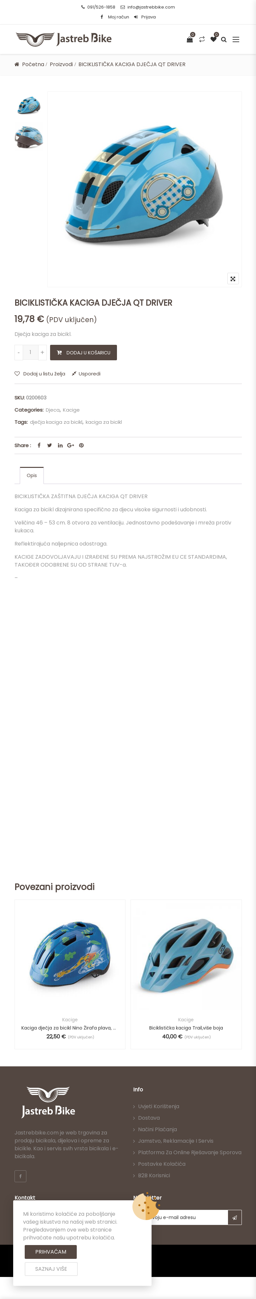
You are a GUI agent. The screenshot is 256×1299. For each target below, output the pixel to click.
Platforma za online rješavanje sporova (190, 1152)
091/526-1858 (98, 7)
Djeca (53, 409)
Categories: (28, 409)
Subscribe (235, 1217)
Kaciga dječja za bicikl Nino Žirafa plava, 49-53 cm (70, 1028)
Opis (32, 475)
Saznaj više (51, 1269)
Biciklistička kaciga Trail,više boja (186, 1028)
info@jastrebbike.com (148, 7)
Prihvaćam (50, 1252)
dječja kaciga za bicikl (56, 422)
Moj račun (118, 17)
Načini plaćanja (157, 1129)
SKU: (19, 397)
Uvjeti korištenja (158, 1106)
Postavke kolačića (161, 1164)
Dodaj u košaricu (88, 352)
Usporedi (89, 373)
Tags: (21, 422)
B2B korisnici (154, 1175)
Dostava (149, 1118)
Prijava (145, 17)
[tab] (32, 475)
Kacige (71, 409)
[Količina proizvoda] (30, 352)
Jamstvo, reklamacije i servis (175, 1141)
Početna (33, 64)
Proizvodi (61, 64)
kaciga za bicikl (104, 422)
